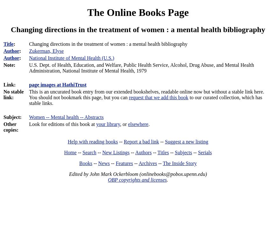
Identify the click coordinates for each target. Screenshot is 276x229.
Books (85, 163)
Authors (143, 152)
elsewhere (138, 124)
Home (70, 152)
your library (108, 124)
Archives (148, 163)
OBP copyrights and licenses (137, 180)
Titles (163, 152)
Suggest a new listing (186, 141)
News (104, 163)
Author (11, 51)
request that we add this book (158, 97)
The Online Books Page (138, 12)
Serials (205, 152)
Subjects (183, 152)
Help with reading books (93, 141)
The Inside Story (180, 163)
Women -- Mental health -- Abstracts (66, 117)
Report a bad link (141, 141)
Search (90, 152)
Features (124, 163)
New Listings (116, 152)
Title (8, 44)
